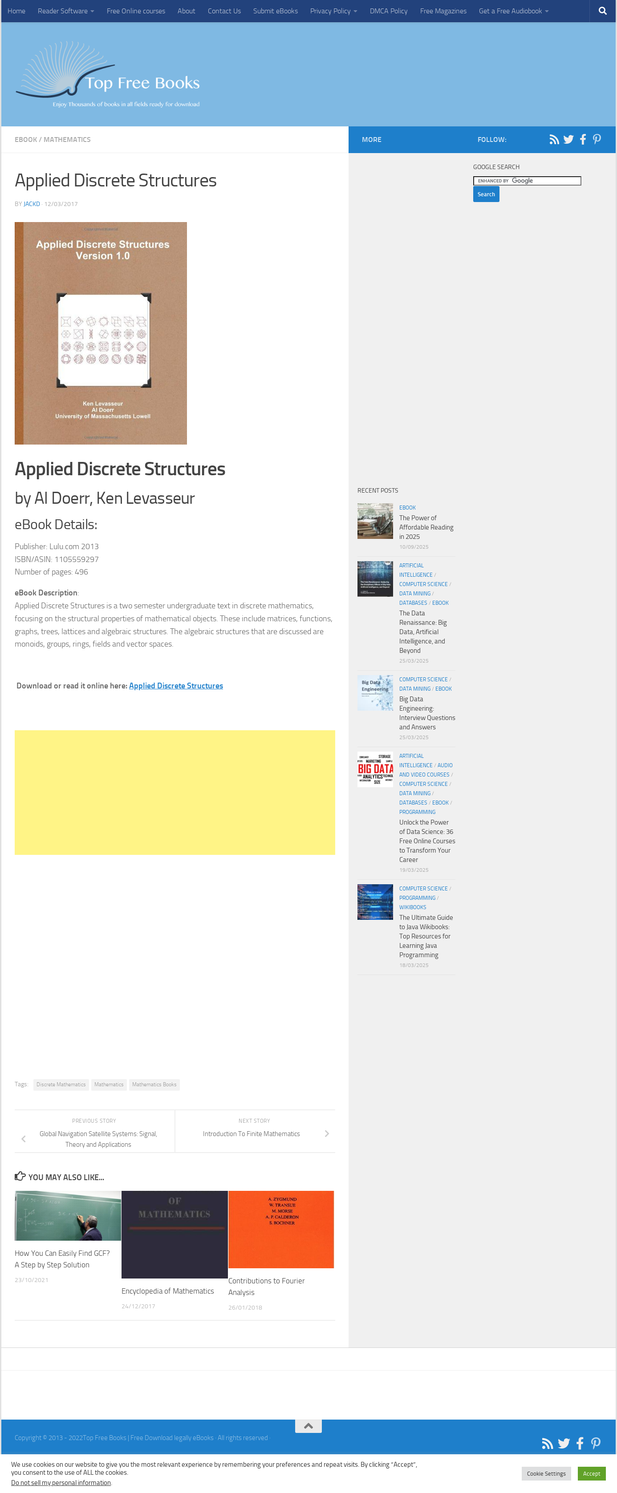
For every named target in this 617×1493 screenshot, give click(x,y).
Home (16, 11)
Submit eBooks (275, 11)
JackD (32, 204)
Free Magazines (443, 11)
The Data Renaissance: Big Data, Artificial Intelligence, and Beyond (423, 632)
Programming (417, 812)
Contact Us (224, 11)
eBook (26, 139)
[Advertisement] (175, 792)
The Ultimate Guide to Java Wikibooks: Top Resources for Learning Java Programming (426, 936)
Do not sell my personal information (61, 1483)
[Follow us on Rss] (554, 139)
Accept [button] (592, 1473)
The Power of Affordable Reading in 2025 (426, 527)
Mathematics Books (154, 1084)
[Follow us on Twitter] (568, 139)
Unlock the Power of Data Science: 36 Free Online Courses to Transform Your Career (427, 841)
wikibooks (412, 907)
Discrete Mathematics (61, 1084)
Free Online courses (136, 11)
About (186, 11)
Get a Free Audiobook (510, 11)
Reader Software (63, 11)
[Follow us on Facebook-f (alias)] (582, 139)
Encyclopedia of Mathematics (168, 1291)
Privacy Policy (330, 11)
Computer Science (423, 584)
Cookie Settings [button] (546, 1473)
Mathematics (67, 139)
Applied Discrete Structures (176, 686)
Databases (413, 603)
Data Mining (414, 594)
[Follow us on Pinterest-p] (597, 139)
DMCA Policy (389, 11)
